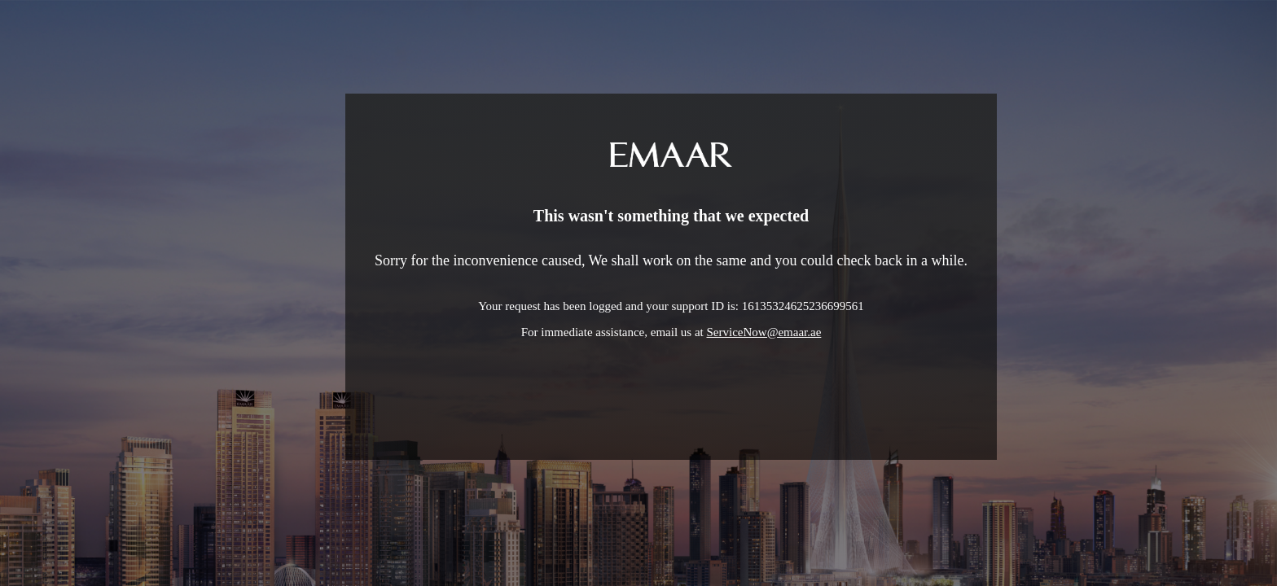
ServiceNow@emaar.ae (764, 332)
